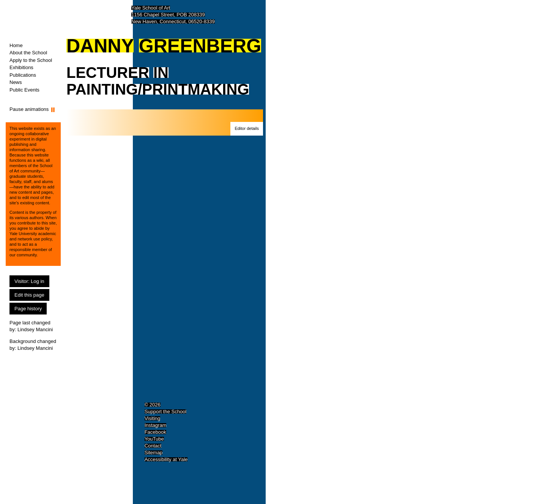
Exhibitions (21, 67)
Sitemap (154, 452)
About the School (28, 52)
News (15, 82)
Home (16, 45)
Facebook (155, 432)
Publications (22, 75)
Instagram (156, 425)
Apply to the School (30, 60)
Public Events (24, 90)
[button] (246, 129)
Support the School (166, 411)
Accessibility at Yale (166, 459)
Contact (153, 446)
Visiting (153, 418)
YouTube (154, 439)
